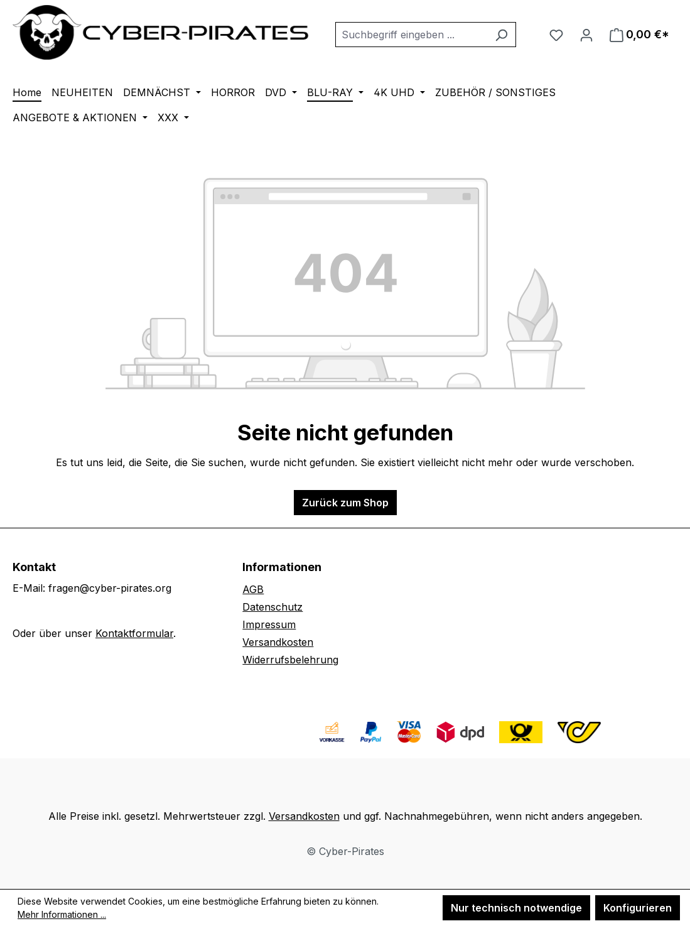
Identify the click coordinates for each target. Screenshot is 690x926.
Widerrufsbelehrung (290, 659)
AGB (253, 589)
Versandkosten (277, 642)
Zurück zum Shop (345, 502)
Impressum (269, 624)
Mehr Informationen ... (62, 914)
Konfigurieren (637, 907)
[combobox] (411, 34)
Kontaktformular (134, 633)
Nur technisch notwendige (516, 907)
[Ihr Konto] (586, 34)
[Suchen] (501, 34)
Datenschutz (272, 607)
